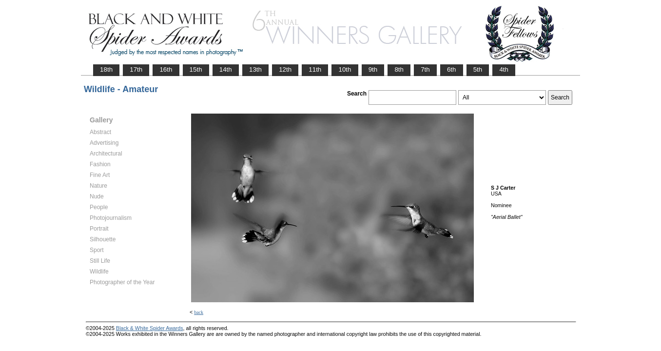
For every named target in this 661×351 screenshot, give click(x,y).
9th (373, 69)
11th (315, 69)
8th (399, 69)
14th (225, 69)
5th (478, 69)
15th (196, 69)
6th (452, 69)
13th (255, 69)
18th (106, 69)
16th (165, 69)
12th (285, 69)
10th (344, 69)
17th (136, 69)
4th (504, 69)
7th (425, 69)
